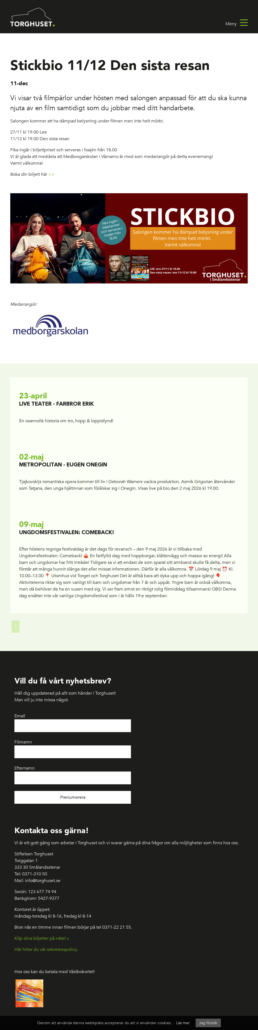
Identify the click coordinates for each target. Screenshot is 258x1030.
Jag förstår (208, 1023)
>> (51, 174)
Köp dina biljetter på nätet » (41, 938)
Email (19, 716)
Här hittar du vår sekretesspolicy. (46, 949)
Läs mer (183, 1023)
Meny (237, 24)
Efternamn (24, 768)
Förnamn (23, 742)
